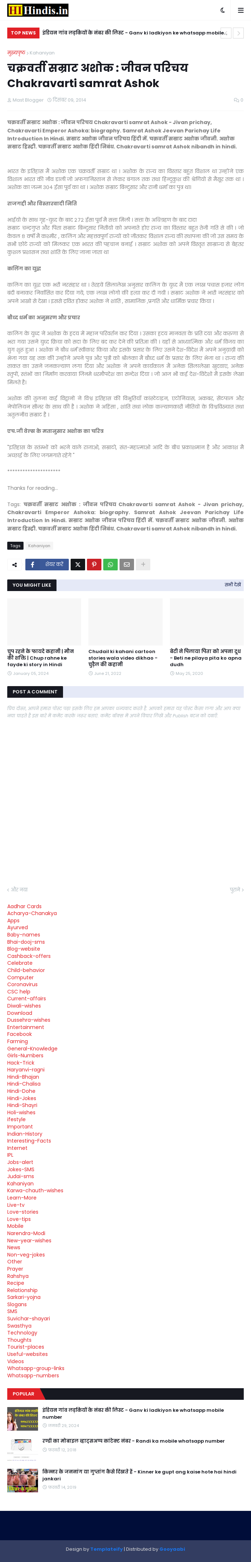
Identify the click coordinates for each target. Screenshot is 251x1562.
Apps (13, 920)
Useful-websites (27, 1354)
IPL (10, 1155)
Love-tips (19, 1219)
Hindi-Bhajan (23, 1077)
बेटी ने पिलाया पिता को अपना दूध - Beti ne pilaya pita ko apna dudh (206, 658)
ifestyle (16, 1119)
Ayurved (17, 927)
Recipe (15, 1283)
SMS (12, 1311)
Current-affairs (26, 998)
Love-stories (22, 1211)
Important (20, 1126)
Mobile (15, 1226)
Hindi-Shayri (22, 1105)
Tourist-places (25, 1346)
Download (19, 1013)
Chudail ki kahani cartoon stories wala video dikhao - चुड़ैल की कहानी (123, 658)
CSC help (18, 991)
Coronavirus (22, 984)
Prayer (15, 1268)
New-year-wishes (29, 1240)
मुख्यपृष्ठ (16, 52)
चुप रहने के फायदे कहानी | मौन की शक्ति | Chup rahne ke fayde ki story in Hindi (40, 658)
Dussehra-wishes (28, 1020)
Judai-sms (20, 1176)
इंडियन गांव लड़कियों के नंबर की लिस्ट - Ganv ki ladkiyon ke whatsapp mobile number (133, 33)
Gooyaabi (172, 1549)
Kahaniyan (42, 52)
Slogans (17, 1304)
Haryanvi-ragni (26, 1069)
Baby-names (23, 934)
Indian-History (24, 1133)
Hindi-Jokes (21, 1098)
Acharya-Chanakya (32, 913)
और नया (19, 889)
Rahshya (18, 1276)
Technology (22, 1332)
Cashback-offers (29, 956)
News (13, 1247)
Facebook (19, 1034)
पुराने (235, 889)
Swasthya (19, 1325)
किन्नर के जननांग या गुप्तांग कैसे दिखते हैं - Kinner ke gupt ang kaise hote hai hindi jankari (139, 1475)
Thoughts (19, 1340)
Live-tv (16, 1205)
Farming (17, 1041)
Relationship (22, 1290)
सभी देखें (233, 585)
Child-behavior (26, 970)
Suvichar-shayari (28, 1318)
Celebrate (20, 963)
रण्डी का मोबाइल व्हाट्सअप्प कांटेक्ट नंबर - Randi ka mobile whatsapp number (133, 1441)
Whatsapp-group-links (35, 1368)
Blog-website (23, 948)
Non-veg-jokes (26, 1254)
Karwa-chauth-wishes (35, 1190)
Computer (20, 977)
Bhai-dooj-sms (26, 942)
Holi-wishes (21, 1112)
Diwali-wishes (24, 1005)
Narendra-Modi (26, 1233)
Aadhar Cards (24, 906)
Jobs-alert (20, 1162)
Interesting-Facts (29, 1140)
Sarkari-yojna (24, 1297)
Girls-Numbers (25, 1055)
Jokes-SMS (20, 1169)
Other (14, 1261)
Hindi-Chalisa (24, 1083)
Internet (17, 1148)
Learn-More (22, 1197)
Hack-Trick (20, 1062)
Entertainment (25, 1027)
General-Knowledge (32, 1048)
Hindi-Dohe (21, 1091)
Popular (23, 1393)
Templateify (106, 1549)
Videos (15, 1361)
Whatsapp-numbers (33, 1375)
